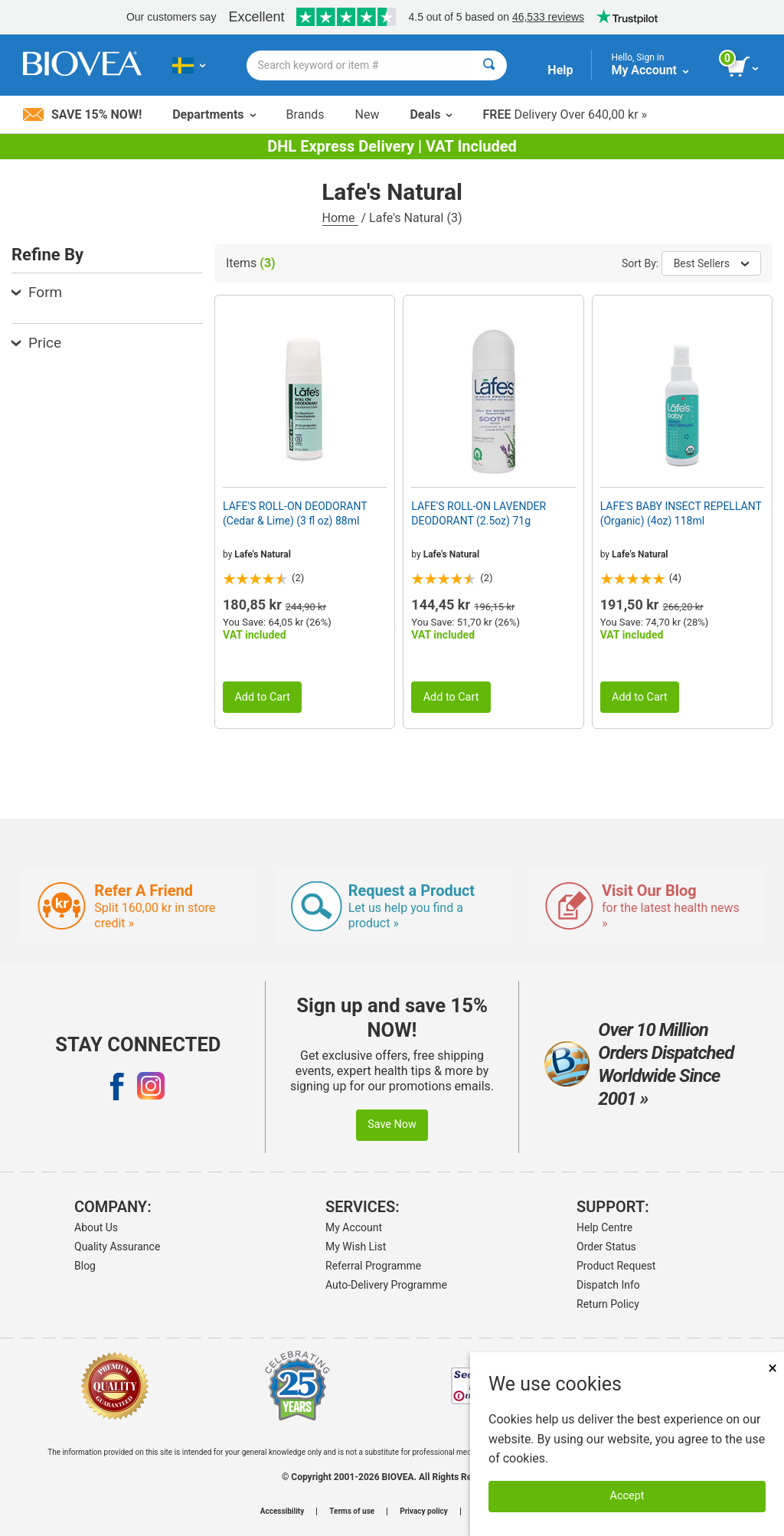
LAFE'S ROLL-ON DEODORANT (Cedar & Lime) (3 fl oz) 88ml (295, 513)
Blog (85, 1266)
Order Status (606, 1246)
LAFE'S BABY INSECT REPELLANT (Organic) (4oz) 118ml (681, 513)
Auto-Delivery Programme (386, 1285)
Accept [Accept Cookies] (627, 1495)
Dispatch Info (608, 1285)
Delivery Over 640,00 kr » (564, 114)
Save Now (392, 1124)
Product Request (616, 1266)
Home (340, 218)
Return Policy (608, 1304)
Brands (305, 114)
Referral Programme (373, 1266)
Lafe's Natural (262, 554)
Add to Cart (262, 697)
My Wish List (355, 1246)
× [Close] (772, 1367)
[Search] (489, 65)
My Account (353, 1227)
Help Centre (604, 1227)
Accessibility (282, 1511)
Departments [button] (213, 114)
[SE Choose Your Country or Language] (188, 65)
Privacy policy (424, 1511)
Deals (431, 114)
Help (560, 70)
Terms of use (351, 1511)
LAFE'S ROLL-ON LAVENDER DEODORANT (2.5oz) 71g (478, 513)
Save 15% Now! (82, 114)
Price (36, 342)
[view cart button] (744, 67)
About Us (96, 1227)
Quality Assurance (117, 1246)
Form (36, 292)
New (367, 114)
